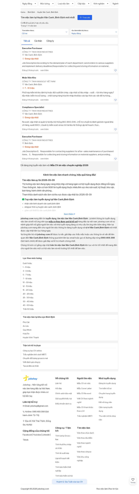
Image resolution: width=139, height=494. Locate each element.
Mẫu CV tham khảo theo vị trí (85, 409)
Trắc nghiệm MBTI (84, 416)
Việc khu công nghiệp (83, 458)
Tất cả (26, 40)
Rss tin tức (113, 488)
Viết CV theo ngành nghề (85, 400)
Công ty (50, 40)
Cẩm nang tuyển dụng (106, 409)
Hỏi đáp (58, 388)
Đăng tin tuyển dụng (107, 383)
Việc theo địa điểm (84, 437)
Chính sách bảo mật (63, 393)
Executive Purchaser (32, 48)
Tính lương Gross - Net (63, 437)
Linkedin (46, 434)
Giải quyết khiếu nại (63, 398)
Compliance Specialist (33, 107)
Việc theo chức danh (85, 432)
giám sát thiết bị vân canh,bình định (40, 210)
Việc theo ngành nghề (84, 444)
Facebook (27, 434)
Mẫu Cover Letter (84, 388)
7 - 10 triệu (28, 88)
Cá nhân (38, 40)
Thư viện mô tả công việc (107, 418)
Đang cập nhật (30, 58)
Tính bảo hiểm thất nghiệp (63, 469)
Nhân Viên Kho (29, 77)
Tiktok (25, 439)
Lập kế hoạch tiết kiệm (62, 460)
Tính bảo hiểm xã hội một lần (64, 477)
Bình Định (27, 143)
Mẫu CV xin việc (83, 383)
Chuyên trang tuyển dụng (107, 395)
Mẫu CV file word (84, 393)
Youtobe (37, 434)
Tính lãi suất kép (62, 453)
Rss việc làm (102, 488)
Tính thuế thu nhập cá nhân (63, 446)
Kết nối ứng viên (105, 402)
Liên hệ (58, 383)
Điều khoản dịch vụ (63, 403)
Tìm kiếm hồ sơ (105, 388)
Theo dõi (85, 17)
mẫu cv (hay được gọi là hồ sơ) (63, 221)
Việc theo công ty (84, 451)
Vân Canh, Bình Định (32, 54)
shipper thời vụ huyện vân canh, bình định (42, 207)
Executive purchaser (32, 136)
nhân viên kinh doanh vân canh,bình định (42, 203)
